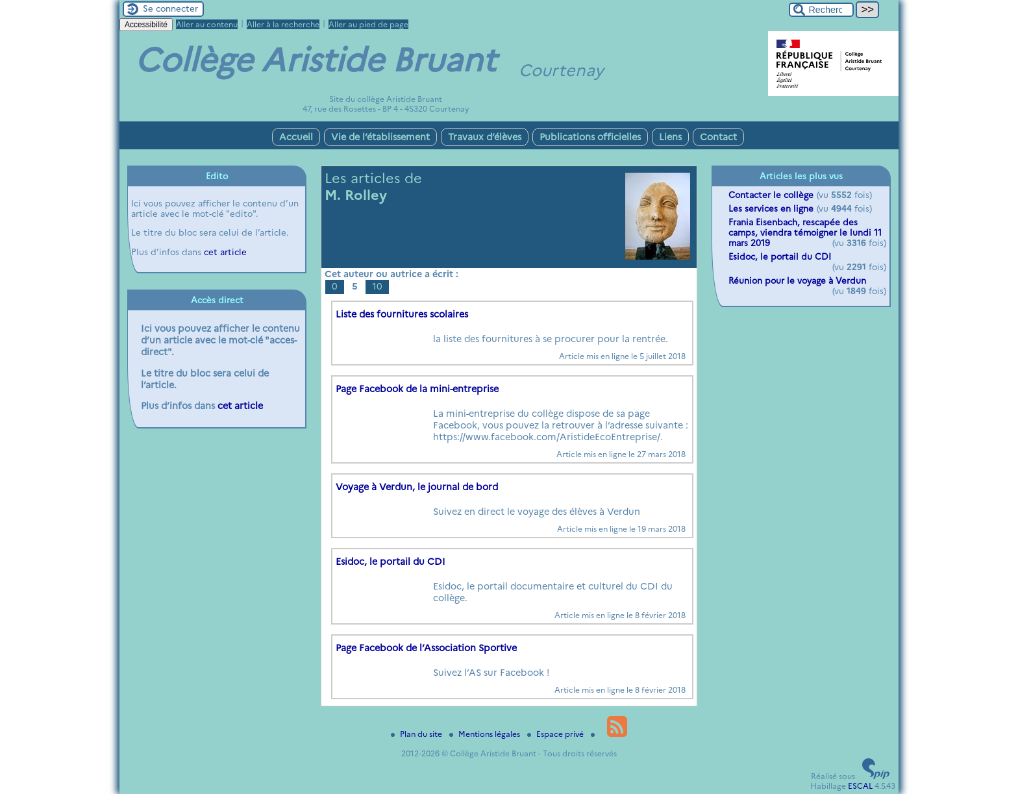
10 (377, 286)
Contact (718, 137)
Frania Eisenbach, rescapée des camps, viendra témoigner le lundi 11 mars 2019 (805, 232)
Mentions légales (485, 734)
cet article (225, 252)
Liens (670, 137)
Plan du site (417, 734)
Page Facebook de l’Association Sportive (426, 648)
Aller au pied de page (368, 24)
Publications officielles (590, 137)
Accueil (296, 137)
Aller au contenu (207, 24)
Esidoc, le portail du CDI (390, 561)
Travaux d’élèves (484, 137)
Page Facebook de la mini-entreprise (417, 389)
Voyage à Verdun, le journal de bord (417, 487)
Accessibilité (146, 24)
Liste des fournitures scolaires (402, 314)
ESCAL (860, 786)
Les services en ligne (770, 208)
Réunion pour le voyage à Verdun (797, 280)
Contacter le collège (770, 195)
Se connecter (170, 8)
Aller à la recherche (283, 24)
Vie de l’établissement (380, 137)
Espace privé (556, 734)
